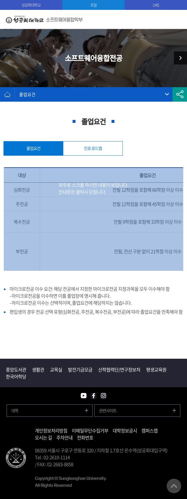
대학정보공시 (125, 430)
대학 (14, 410)
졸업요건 (27, 94)
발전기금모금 (80, 369)
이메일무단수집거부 (90, 430)
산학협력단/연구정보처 (119, 369)
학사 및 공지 (178, 57)
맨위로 (174, 486)
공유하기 (179, 94)
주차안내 (64, 437)
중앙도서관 (16, 369)
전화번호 (85, 437)
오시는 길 (43, 437)
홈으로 (7, 94)
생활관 (38, 369)
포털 (93, 5)
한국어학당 (16, 376)
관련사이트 (107, 410)
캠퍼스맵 (149, 430)
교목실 (56, 369)
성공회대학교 (31, 5)
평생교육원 (156, 369)
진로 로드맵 (93, 148)
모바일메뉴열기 (177, 19)
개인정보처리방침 (51, 430)
